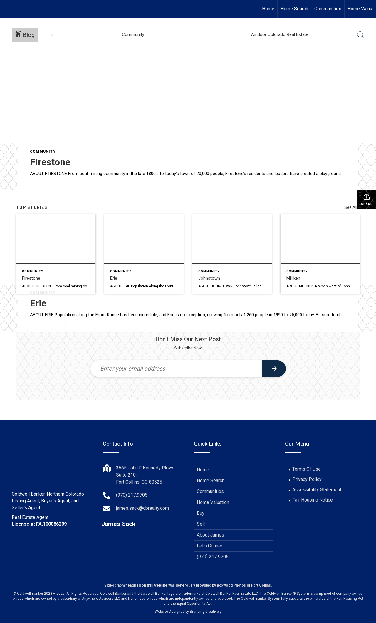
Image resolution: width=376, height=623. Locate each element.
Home (268, 8)
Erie (38, 303)
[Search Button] (361, 35)
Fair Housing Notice (312, 500)
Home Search (294, 8)
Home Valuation (213, 502)
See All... (352, 207)
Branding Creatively (205, 611)
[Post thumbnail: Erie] (144, 254)
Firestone (50, 162)
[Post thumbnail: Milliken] (320, 254)
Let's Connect (211, 546)
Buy (200, 513)
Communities (327, 8)
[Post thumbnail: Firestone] (55, 254)
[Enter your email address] (176, 368)
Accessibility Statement (316, 489)
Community (43, 151)
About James (210, 535)
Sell (201, 524)
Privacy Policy (307, 479)
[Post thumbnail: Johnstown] (232, 254)
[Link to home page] (7, 9)
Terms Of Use (306, 469)
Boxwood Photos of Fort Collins (244, 585)
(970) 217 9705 (213, 556)
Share (366, 199)
